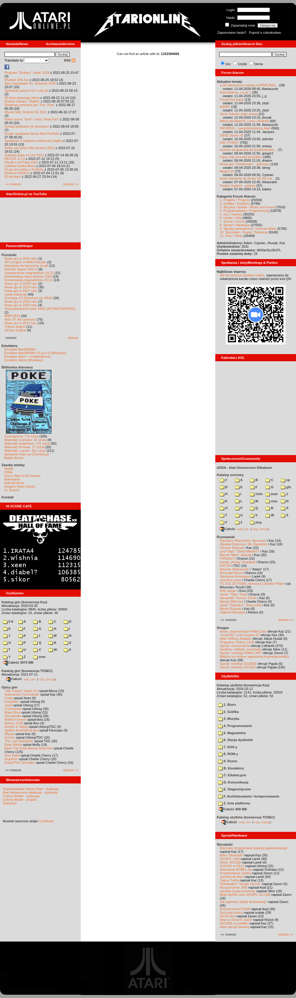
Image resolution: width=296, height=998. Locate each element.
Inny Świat (12, 755)
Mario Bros (12, 712)
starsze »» (70, 184)
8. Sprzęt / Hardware (235, 225)
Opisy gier (9, 687)
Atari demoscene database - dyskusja (30, 792)
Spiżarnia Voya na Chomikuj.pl (26, 454)
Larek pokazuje (15, 294)
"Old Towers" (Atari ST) (21, 691)
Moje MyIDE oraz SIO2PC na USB (245, 894)
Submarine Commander (21, 694)
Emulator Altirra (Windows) (23, 360)
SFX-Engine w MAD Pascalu (25, 262)
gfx (286, 487)
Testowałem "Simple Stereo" (240, 884)
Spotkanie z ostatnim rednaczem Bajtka (33, 141)
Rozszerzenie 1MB (233, 887)
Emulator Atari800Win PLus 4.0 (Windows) (35, 353)
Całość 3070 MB (18, 662)
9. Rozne (227, 761)
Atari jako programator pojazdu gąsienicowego (253, 848)
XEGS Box (228, 916)
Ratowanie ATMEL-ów (236, 869)
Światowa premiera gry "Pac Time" (29, 105)
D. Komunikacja (233, 782)
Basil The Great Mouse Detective (28, 748)
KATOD (225, 565)
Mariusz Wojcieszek (234, 569)
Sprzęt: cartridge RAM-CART (241, 653)
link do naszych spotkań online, (242, 275)
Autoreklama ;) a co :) (235, 92)
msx (271, 501)
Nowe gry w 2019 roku (20, 287)
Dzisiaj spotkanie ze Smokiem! (26, 126)
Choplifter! (11, 701)
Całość (14, 679)
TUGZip (50, 679)
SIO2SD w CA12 (232, 866)
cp (285, 480)
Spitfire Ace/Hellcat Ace (21, 730)
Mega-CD (227, 171)
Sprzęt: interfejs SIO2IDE (238, 663)
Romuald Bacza (231, 573)
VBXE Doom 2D (231, 135)
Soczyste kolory (231, 912)
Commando (13, 709)
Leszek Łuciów (230, 580)
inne (39, 657)
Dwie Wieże (13, 744)
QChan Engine (15, 330)
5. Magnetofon (232, 733)
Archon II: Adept (16, 726)
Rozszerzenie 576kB (235, 909)
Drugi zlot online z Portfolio (24, 169)
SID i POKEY (229, 142)
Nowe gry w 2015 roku (20, 305)
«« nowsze (13, 184)
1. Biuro (227, 704)
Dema (258, 64)
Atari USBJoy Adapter (235, 638)
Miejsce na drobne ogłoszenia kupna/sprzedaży (254, 656)
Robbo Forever (15, 719)
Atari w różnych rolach (236, 920)
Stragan (223, 628)
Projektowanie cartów (235, 873)
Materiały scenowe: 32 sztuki (25, 440)
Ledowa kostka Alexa (19, 166)
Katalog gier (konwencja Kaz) (24, 602)
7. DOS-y (227, 747)
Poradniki (8, 255)
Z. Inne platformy (234, 803)
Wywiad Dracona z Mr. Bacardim (243, 544)
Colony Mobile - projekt (19, 799)
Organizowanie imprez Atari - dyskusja (31, 789)
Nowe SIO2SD (230, 862)
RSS (69, 60)
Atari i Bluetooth (231, 855)
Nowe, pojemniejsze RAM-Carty (243, 631)
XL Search (11, 490)
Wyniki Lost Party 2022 (21, 162)
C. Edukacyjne (232, 775)
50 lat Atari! (12, 176)
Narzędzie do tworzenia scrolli (26, 265)
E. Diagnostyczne (234, 789)
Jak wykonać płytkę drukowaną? (243, 902)
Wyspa (9, 734)
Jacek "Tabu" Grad (233, 594)
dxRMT (225, 106)
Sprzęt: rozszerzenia (235, 646)
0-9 (8, 621)
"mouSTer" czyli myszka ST (240, 635)
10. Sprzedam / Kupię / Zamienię (244, 232)
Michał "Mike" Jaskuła (235, 555)
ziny (256, 522)
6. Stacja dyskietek (235, 740)
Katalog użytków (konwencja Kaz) (243, 685)
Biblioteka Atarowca (17, 367)
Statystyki (10, 803)
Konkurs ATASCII (17, 173)
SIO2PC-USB (230, 859)
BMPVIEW (12, 316)
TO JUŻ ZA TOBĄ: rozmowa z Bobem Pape (251, 583)
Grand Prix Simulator (19, 762)
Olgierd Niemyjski (232, 612)
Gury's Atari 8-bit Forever (22, 475)
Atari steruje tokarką (234, 927)
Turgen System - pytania (237, 185)
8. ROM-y (228, 754)
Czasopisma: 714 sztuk (21, 436)
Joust (8, 705)
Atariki (8, 468)
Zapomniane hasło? (231, 32)
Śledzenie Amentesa (235, 576)
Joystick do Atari (231, 876)
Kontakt (7, 497)
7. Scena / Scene (232, 221)
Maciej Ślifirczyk (231, 601)
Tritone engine (14, 326)
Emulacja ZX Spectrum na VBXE (28, 298)
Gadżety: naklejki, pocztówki (240, 649)
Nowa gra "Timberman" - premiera (244, 164)
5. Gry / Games (231, 214)
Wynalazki (225, 844)
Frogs (8, 698)
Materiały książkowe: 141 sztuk (27, 443)
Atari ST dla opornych (20, 319)
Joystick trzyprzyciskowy (237, 891)
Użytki (242, 64)
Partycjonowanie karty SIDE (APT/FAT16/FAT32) (39, 308)
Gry (228, 64)
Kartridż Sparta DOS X (21, 269)
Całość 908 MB (233, 809)
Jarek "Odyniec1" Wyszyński (240, 605)
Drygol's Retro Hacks (19, 486)
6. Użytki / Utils (231, 218)
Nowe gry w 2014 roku (20, 323)
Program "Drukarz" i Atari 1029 (26, 72)
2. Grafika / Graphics (235, 203)
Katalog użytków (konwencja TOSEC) (246, 817)
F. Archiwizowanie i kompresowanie (248, 796)
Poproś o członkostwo (265, 32)
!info (256, 494)
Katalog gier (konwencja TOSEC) (27, 671)
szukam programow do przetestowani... (248, 149)
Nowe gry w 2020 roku (20, 283)
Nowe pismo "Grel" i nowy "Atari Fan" (31, 119)
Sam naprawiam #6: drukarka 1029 (30, 83)
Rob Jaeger (228, 591)
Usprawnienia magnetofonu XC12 (29, 273)
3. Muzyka (228, 718)
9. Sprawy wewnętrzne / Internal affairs (248, 228)
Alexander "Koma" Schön (238, 598)
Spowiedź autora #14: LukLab (26, 90)
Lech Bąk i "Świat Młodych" (240, 551)
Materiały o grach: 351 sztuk (25, 450)
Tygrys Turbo (229, 880)
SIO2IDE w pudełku (234, 923)
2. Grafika (228, 712)
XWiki (8, 472)
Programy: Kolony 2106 (237, 642)
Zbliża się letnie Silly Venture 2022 (29, 148)
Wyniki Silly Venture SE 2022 (25, 112)
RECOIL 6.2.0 (14, 158)
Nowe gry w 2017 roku (20, 291)
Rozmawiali (226, 537)
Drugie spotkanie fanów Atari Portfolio (31, 133)
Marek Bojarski (231, 608)
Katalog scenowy (230, 475)
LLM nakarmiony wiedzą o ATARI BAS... (249, 85)
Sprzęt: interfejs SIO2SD (238, 667)
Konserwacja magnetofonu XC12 (28, 280)
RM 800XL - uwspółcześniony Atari (245, 128)
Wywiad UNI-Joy (16, 80)
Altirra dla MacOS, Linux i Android (244, 121)
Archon (9, 737)
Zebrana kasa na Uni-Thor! (24, 155)
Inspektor (11, 759)
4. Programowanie (235, 726)
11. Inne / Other (231, 236)
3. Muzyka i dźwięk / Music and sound (247, 207)
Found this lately (232, 99)
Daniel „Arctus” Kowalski (237, 562)
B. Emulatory (231, 768)
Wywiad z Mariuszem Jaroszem (243, 540)
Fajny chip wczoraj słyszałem (241, 157)
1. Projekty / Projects (235, 200)
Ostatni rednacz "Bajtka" (22, 101)
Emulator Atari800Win (20, 349)
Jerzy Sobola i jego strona (239, 114)
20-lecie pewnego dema (21, 98)
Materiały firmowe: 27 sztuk (24, 447)
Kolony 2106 (13, 723)
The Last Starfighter (18, 741)
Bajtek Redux (14, 458)
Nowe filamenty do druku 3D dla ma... (247, 178)
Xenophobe (12, 716)
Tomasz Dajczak (232, 547)
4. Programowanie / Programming (244, 210)
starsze (73, 337)
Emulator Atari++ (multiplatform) (27, 356)
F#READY (227, 558)
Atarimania (12, 479)
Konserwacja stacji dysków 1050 (28, 276)
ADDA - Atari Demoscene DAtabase (244, 467)
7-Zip (41, 679)
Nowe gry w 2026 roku (20, 258)
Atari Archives (14, 483)
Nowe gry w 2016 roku (20, 301)
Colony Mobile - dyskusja (21, 796)
